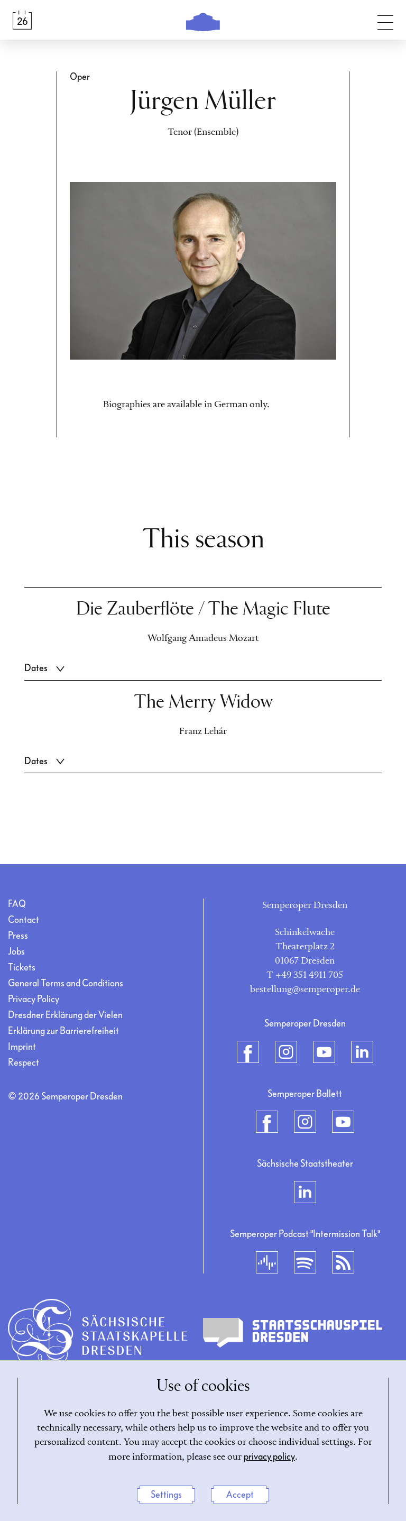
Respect (23, 1063)
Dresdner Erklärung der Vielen (65, 1015)
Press (18, 936)
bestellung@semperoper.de (305, 989)
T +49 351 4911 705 (304, 975)
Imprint (22, 1047)
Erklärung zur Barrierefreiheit (63, 1031)
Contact (23, 920)
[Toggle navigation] (385, 20)
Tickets (21, 968)
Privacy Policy (33, 999)
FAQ (17, 904)
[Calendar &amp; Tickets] (22, 20)
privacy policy (269, 1457)
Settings (166, 1495)
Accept (240, 1495)
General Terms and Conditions (65, 983)
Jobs (16, 952)
